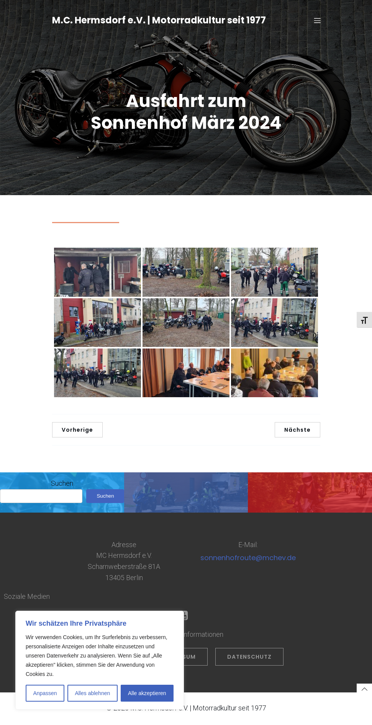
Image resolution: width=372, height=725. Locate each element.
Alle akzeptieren (147, 693)
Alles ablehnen (92, 693)
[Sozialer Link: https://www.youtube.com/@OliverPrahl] (186, 617)
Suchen (62, 485)
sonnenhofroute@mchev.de (248, 559)
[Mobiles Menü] (317, 21)
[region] (99, 660)
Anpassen (45, 693)
